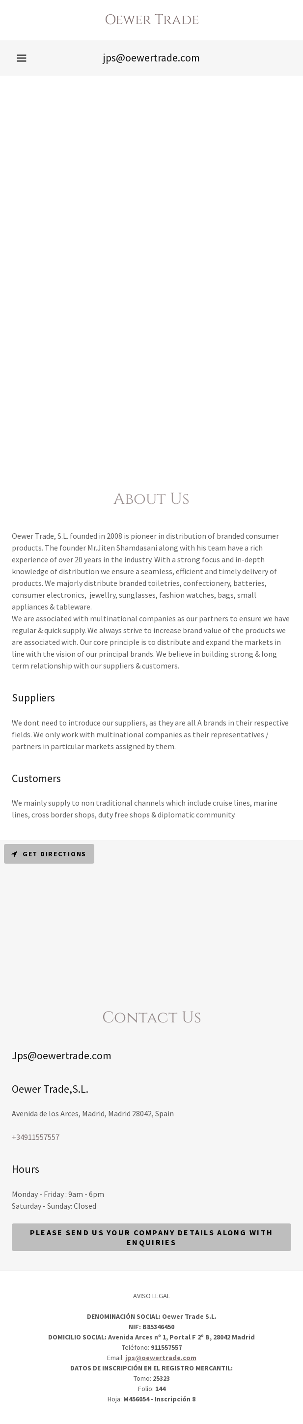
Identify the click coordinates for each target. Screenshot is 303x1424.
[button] (21, 58)
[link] (151, 20)
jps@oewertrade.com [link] (151, 57)
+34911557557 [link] (35, 1137)
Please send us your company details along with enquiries (151, 1237)
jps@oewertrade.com (160, 1357)
